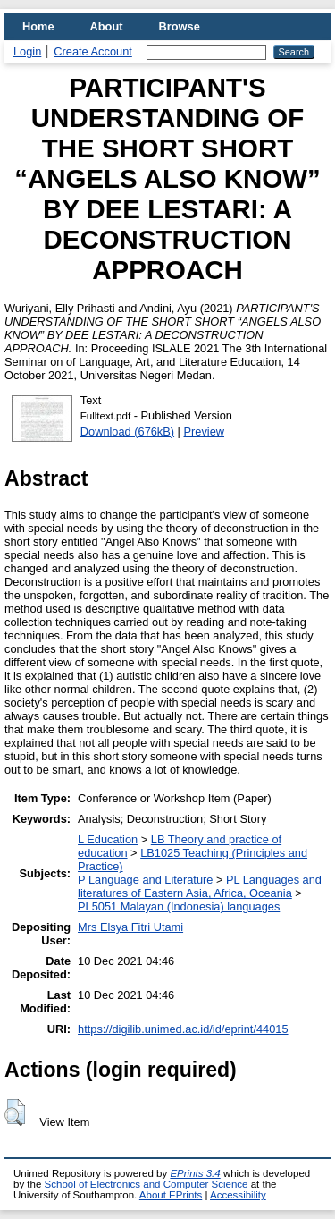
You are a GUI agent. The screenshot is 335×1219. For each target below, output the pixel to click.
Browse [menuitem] (179, 26)
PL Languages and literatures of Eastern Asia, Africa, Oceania (200, 886)
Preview (204, 431)
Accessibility (238, 1194)
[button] (14, 1112)
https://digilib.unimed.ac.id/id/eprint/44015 (183, 1029)
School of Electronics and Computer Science (146, 1184)
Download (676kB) (127, 431)
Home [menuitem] (38, 26)
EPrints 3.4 (195, 1173)
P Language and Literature (145, 879)
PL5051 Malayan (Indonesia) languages (179, 906)
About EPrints (170, 1194)
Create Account (93, 51)
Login (27, 51)
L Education (108, 839)
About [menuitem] (106, 26)
